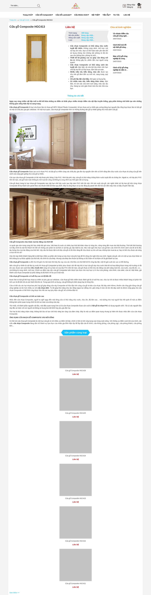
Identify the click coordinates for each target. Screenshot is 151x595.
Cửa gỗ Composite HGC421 (75, 583)
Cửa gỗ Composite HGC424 (75, 456)
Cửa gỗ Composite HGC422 (75, 541)
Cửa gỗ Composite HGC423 (75, 498)
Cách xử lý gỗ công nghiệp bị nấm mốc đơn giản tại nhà (120, 70)
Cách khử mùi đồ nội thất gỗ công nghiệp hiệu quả (119, 47)
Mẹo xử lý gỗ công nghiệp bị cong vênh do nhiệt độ (120, 58)
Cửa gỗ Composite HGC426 (75, 371)
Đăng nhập (131, 5)
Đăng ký (130, 7)
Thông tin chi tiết (75, 96)
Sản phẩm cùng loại (75, 332)
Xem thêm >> (14, 593)
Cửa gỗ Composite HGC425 (75, 413)
